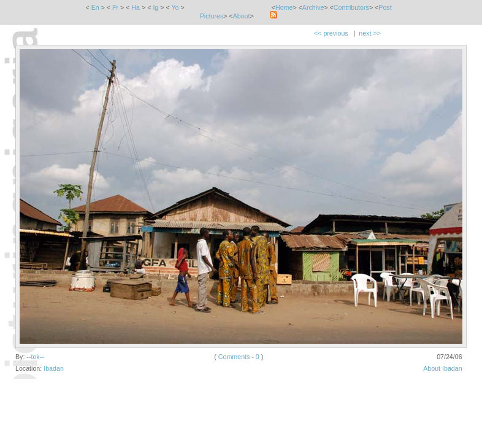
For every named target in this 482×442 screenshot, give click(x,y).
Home (284, 7)
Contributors (351, 7)
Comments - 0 (238, 356)
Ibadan (54, 368)
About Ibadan (442, 368)
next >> (370, 33)
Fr (115, 7)
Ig (155, 7)
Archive (313, 7)
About (241, 16)
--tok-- (35, 356)
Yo (174, 7)
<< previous (331, 33)
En (95, 7)
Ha (135, 7)
